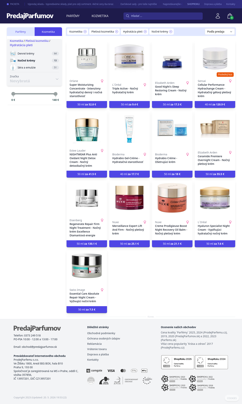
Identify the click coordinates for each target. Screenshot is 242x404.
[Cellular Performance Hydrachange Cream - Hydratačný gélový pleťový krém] (215, 59)
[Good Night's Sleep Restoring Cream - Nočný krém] (172, 59)
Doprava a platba (98, 354)
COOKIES (232, 398)
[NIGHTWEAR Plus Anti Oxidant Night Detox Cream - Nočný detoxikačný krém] (87, 128)
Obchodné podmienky (101, 333)
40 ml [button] (215, 104)
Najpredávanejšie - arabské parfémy (178, 4)
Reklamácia (94, 344)
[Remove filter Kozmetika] (85, 31)
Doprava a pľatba (213, 4)
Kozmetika (100, 16)
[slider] (13, 94)
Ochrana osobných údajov (103, 338)
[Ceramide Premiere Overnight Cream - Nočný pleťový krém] (215, 128)
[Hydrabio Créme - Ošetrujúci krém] (172, 128)
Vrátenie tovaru (97, 349)
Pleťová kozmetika (37, 41)
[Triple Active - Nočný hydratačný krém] (129, 59)
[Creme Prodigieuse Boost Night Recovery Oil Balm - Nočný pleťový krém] (172, 198)
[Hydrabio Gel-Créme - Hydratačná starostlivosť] (129, 128)
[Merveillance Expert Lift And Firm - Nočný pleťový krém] (129, 198)
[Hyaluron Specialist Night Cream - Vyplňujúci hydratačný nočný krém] (215, 198)
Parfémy (73, 16)
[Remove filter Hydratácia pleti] (145, 31)
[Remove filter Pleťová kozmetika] (116, 31)
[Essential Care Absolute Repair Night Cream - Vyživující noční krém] (87, 267)
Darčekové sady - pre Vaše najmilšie (135, 4)
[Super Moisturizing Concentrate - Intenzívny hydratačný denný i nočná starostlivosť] (87, 59)
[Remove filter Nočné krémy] (170, 31)
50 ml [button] (87, 104)
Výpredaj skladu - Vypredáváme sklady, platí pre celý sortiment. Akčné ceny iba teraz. (68, 4)
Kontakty (230, 4)
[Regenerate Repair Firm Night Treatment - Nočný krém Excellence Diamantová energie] (87, 198)
